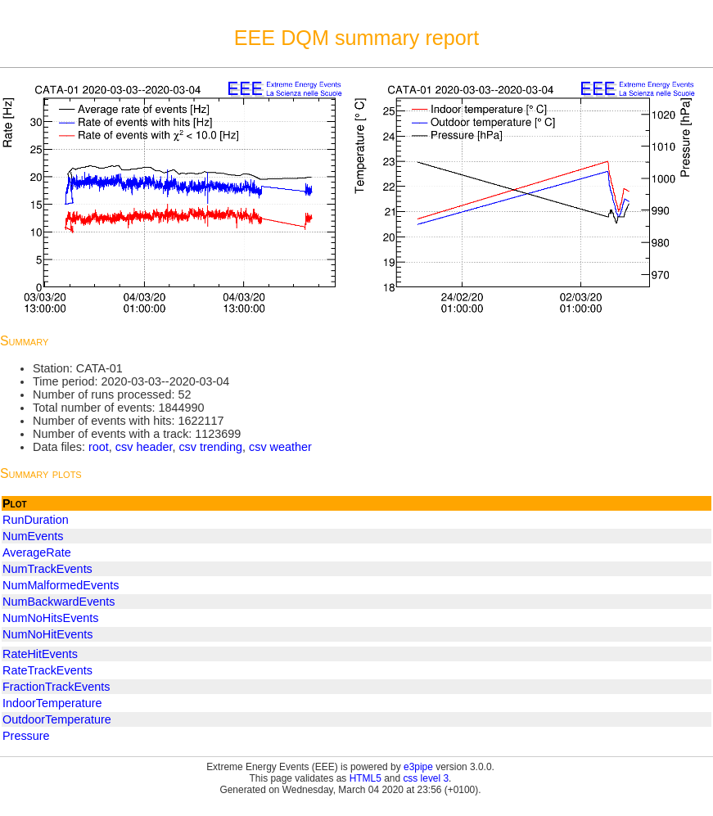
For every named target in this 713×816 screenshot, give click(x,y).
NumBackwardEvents (58, 601)
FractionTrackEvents (56, 686)
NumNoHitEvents (47, 634)
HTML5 (365, 778)
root (98, 446)
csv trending (210, 446)
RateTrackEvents (47, 670)
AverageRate (36, 552)
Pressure (26, 735)
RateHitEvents (40, 653)
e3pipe (418, 767)
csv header (144, 446)
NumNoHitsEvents (50, 617)
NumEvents (32, 536)
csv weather (280, 446)
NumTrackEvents (47, 568)
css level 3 (426, 778)
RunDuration (35, 519)
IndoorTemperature (52, 703)
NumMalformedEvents (60, 585)
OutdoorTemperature (56, 719)
